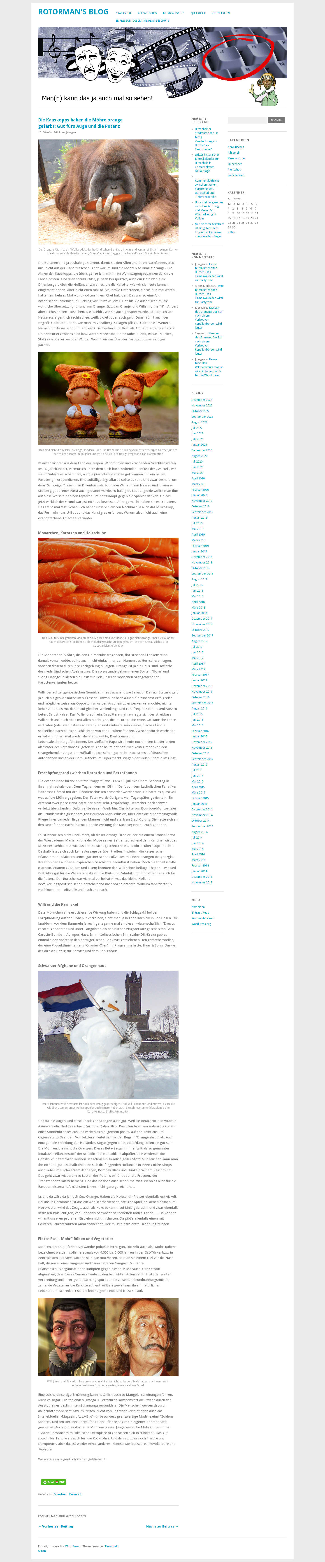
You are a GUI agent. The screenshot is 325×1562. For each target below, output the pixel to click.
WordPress (72, 1546)
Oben (42, 1551)
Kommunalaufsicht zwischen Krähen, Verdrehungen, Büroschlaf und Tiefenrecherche (207, 188)
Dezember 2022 (202, 399)
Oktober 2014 (200, 820)
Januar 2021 (199, 444)
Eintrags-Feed (200, 912)
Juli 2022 (197, 428)
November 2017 (202, 624)
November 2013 (202, 882)
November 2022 (202, 405)
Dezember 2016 (202, 686)
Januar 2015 (199, 803)
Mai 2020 (197, 472)
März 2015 (198, 792)
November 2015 (202, 747)
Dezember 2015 (202, 742)
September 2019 (202, 512)
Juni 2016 (197, 719)
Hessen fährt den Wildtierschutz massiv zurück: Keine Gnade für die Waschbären (209, 367)
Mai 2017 (197, 658)
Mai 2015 (197, 781)
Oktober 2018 (200, 568)
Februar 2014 (200, 865)
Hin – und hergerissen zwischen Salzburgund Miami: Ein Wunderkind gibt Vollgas (209, 210)
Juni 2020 (197, 467)
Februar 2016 (200, 731)
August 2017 (199, 641)
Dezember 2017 (202, 618)
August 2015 (199, 764)
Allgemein (234, 152)
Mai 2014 (197, 849)
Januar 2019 (199, 551)
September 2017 (202, 635)
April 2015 (198, 787)
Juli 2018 (197, 585)
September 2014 (202, 826)
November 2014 (202, 815)
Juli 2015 (197, 770)
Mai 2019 (197, 529)
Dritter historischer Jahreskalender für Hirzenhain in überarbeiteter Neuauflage (207, 163)
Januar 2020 (199, 495)
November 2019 (202, 500)
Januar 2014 (199, 871)
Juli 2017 (197, 646)
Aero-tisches (147, 13)
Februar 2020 (200, 489)
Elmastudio (112, 1546)
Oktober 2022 (200, 411)
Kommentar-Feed (203, 918)
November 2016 (202, 691)
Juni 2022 (197, 433)
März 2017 (198, 669)
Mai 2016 (197, 725)
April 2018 (198, 602)
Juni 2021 (197, 439)
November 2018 (202, 562)
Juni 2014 (197, 843)
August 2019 (199, 517)
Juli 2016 (197, 714)
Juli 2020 (197, 461)
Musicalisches (173, 13)
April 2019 (198, 534)
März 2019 (198, 540)
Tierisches (234, 169)
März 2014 (198, 860)
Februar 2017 (200, 674)
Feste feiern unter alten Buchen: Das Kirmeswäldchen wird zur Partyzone (209, 272)
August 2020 (199, 456)
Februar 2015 (200, 798)
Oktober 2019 (200, 506)
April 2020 (198, 478)
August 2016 (199, 708)
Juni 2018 (197, 590)
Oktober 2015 (200, 753)
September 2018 (202, 573)
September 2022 (202, 416)
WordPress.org (201, 924)
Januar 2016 (199, 736)
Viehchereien (221, 13)
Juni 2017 (197, 652)
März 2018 (198, 607)
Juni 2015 (197, 776)
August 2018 (199, 579)
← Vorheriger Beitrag (55, 1526)
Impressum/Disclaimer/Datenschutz (142, 20)
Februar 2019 (200, 545)
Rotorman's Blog (73, 11)
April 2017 (198, 663)
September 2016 (202, 703)
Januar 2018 (199, 613)
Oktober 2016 (200, 697)
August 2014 (199, 832)
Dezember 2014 (202, 809)
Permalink (75, 1494)
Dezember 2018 (202, 557)
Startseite (124, 13)
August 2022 (199, 422)
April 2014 (198, 854)
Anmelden (198, 907)
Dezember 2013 (202, 876)
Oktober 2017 (200, 630)
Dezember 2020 (202, 450)
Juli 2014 (197, 837)
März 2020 (198, 484)
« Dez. (232, 232)
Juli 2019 (197, 523)
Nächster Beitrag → (162, 1526)
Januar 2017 (199, 680)
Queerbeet (198, 13)
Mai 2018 (197, 596)
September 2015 (202, 759)
